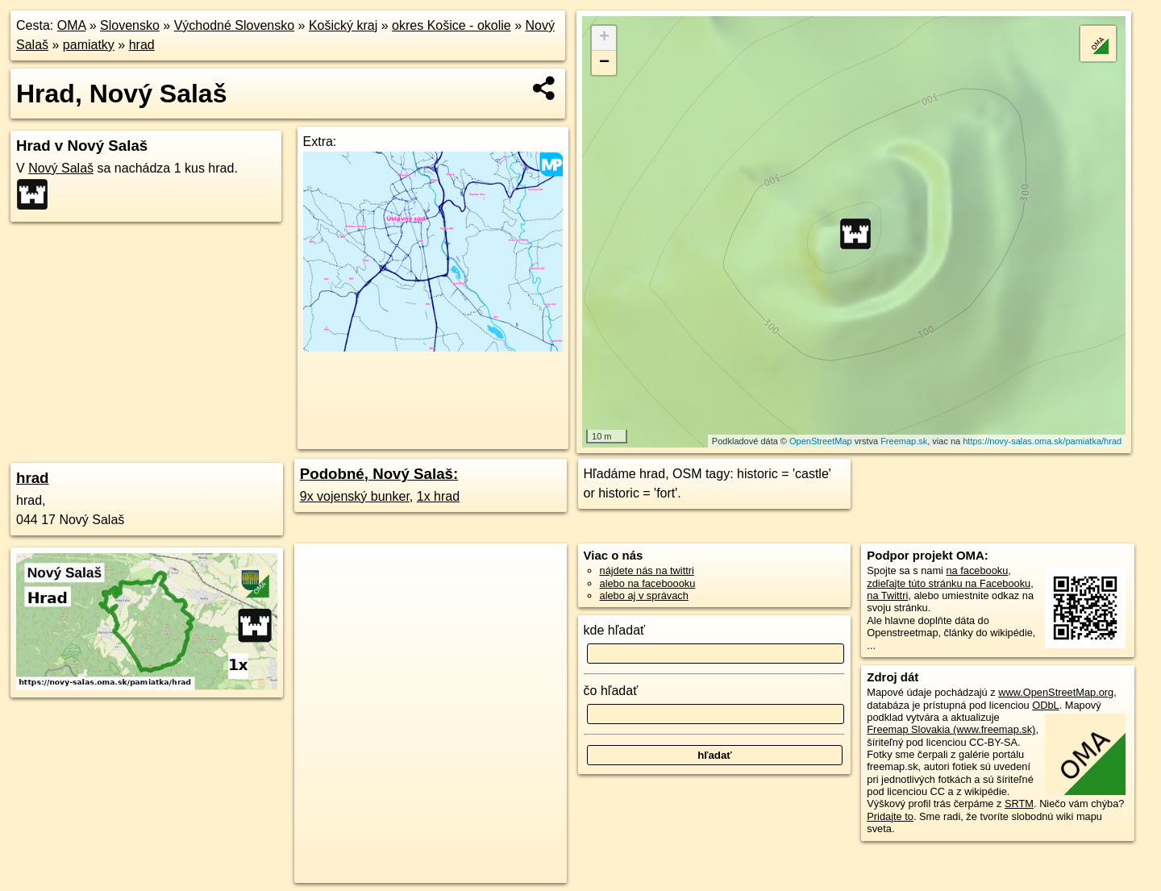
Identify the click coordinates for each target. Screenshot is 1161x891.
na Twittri (887, 595)
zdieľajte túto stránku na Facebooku (948, 583)
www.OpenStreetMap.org (1055, 692)
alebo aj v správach (644, 595)
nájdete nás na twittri (647, 570)
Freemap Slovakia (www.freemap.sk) (951, 729)
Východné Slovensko (234, 25)
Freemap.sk (903, 441)
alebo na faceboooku (648, 583)
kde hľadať (615, 630)
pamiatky (88, 45)
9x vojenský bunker (355, 496)
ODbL (1045, 705)
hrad (142, 45)
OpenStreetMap (820, 441)
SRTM (1019, 803)
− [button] (604, 63)
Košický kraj (343, 25)
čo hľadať (611, 690)
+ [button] (604, 38)
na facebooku (977, 570)
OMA (71, 25)
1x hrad (438, 496)
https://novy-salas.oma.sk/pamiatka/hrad (1042, 441)
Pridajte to (890, 816)
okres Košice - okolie (451, 25)
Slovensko (130, 25)
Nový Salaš (61, 168)
